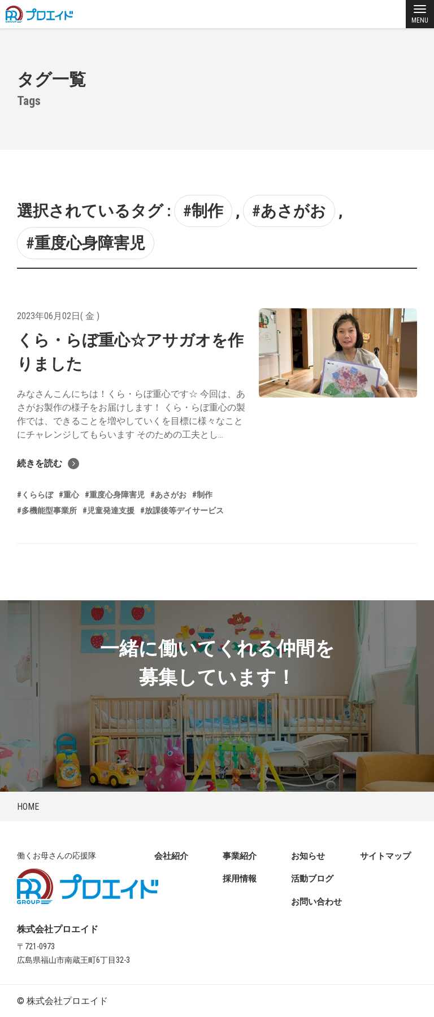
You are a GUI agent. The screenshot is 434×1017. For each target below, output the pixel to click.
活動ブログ (312, 879)
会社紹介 (171, 856)
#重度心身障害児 (85, 243)
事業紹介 (240, 856)
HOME (28, 806)
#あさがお (289, 211)
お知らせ (308, 856)
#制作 (203, 211)
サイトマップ (385, 856)
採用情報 (240, 879)
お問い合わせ (316, 902)
